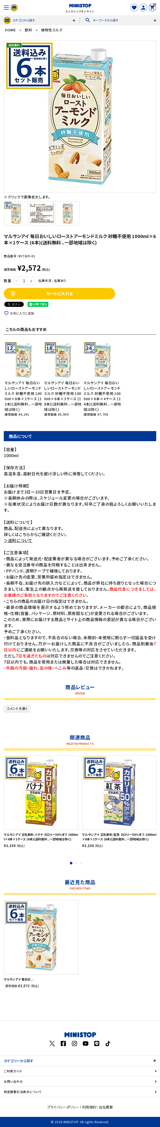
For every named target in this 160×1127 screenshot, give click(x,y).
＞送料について (18, 540)
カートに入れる (41, 293)
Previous (6, 116)
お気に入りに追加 (22, 313)
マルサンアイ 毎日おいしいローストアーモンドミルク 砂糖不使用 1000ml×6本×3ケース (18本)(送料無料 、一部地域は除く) (63, 396)
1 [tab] (71, 863)
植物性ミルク (51, 29)
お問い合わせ (13, 1081)
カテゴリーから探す (18, 1060)
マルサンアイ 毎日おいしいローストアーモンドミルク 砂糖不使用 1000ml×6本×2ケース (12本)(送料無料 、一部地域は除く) (23, 396)
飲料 (28, 29)
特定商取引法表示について (23, 1092)
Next (153, 116)
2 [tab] (76, 863)
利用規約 (89, 1107)
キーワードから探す (101, 20)
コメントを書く (17, 708)
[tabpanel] (41, 801)
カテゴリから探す (19, 20)
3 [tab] (81, 863)
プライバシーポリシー (63, 1107)
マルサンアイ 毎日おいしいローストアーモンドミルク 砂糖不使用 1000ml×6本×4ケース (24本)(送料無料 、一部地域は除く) (102, 396)
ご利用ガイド (13, 1071)
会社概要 (106, 1107)
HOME (10, 29)
